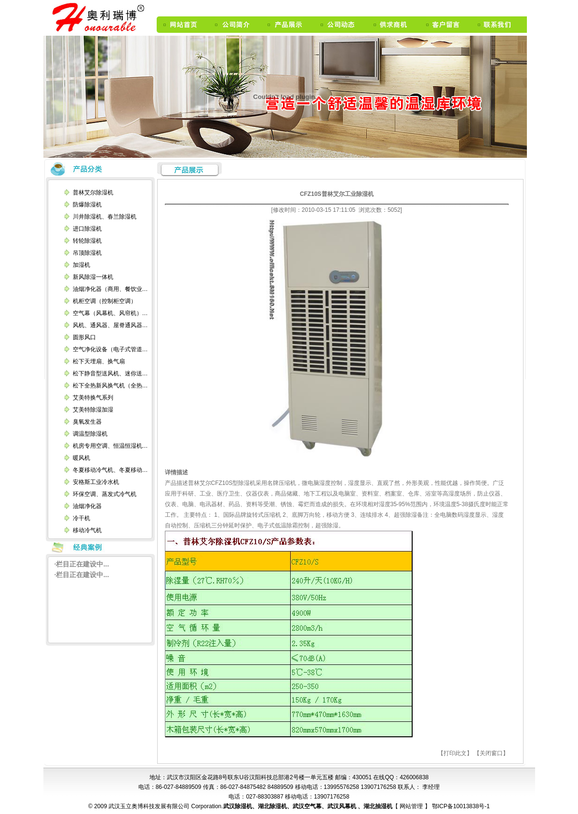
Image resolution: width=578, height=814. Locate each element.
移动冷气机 (87, 530)
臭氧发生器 (87, 421)
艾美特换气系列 (93, 397)
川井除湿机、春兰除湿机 (104, 216)
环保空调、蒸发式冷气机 (104, 494)
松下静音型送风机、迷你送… (110, 373)
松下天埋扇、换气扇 (99, 361)
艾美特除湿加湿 (93, 409)
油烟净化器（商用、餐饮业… (110, 289)
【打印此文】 (455, 753)
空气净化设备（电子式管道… (110, 349)
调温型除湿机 (90, 433)
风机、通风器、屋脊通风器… (110, 325)
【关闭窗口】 (491, 753)
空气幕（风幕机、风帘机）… (110, 313)
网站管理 (412, 806)
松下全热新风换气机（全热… (110, 385)
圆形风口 (84, 337)
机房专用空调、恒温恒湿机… (110, 445)
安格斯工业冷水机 (96, 482)
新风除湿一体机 (93, 277)
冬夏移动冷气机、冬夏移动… (110, 470)
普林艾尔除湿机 (93, 192)
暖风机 (81, 458)
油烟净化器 (87, 506)
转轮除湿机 (87, 240)
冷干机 (81, 518)
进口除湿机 (87, 228)
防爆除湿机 (87, 204)
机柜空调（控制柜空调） (104, 301)
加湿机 (81, 265)
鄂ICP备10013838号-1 (460, 806)
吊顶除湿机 (87, 252)
